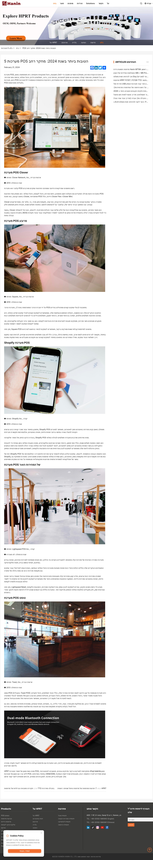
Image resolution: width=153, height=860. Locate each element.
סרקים (3, 828)
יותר (147, 62)
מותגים (70, 3)
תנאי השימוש (85, 857)
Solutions (90, 3)
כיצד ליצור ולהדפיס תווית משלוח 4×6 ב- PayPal (132, 102)
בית (54, 3)
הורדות (80, 3)
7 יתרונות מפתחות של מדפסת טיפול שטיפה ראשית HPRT (82, 788)
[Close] (41, 833)
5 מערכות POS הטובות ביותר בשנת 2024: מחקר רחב (28, 48)
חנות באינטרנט (38, 819)
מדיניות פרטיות (96, 857)
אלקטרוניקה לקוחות (8, 825)
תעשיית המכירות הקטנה (66, 819)
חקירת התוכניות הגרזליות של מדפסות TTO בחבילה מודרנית (29, 788)
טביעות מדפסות (6, 819)
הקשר (101, 3)
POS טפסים (5, 815)
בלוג (101, 42)
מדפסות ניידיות (6, 822)
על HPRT (53, 42)
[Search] (141, 3)
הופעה (83, 42)
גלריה (74, 42)
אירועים (65, 42)
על (108, 3)
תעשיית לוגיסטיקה (64, 822)
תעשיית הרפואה (63, 825)
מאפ (79, 857)
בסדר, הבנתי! (24, 852)
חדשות (93, 42)
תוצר (62, 3)
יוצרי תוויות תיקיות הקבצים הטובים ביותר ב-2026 (133, 91)
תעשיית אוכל (62, 815)
